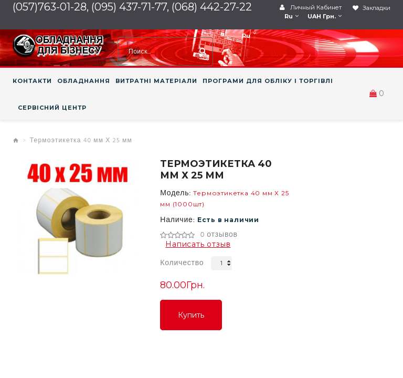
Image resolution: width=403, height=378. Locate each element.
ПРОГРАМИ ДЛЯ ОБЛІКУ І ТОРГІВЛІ (268, 81)
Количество (182, 263)
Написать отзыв (197, 244)
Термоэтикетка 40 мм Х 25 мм (81, 140)
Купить (191, 315)
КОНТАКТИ (32, 81)
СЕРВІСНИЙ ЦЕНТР (52, 107)
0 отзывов (219, 235)
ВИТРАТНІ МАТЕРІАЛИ (156, 81)
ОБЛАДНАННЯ (83, 81)
